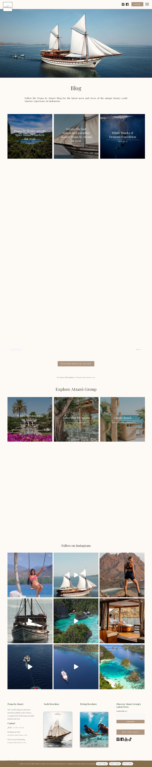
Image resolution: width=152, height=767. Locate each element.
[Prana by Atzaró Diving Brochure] (94, 729)
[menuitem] (148, 6)
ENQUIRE (137, 4)
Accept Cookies (102, 764)
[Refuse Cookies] (149, 764)
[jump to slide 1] (71, 71)
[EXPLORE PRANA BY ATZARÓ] (76, 363)
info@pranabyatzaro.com (85, 377)
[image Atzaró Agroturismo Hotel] (30, 420)
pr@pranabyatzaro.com (16, 742)
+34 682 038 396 (18, 727)
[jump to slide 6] (78, 71)
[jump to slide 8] (81, 71)
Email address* (121, 711)
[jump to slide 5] (76, 71)
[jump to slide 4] (75, 71)
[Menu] (148, 6)
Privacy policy (127, 764)
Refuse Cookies (115, 764)
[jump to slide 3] (74, 71)
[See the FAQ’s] (130, 732)
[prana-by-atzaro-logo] (7, 6)
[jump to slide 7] (79, 71)
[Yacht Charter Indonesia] (58, 729)
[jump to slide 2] (72, 71)
